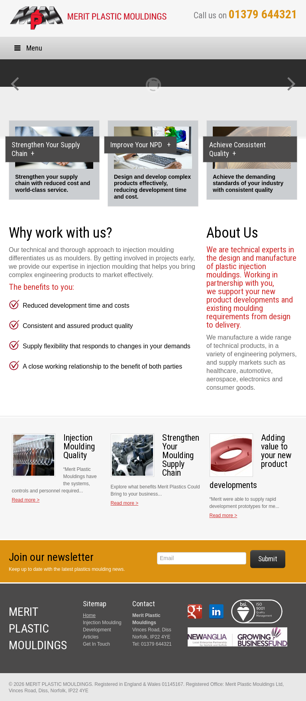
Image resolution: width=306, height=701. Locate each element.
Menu (27, 48)
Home (89, 615)
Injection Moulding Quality (79, 446)
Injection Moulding (102, 622)
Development (97, 630)
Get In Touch (96, 644)
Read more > (26, 500)
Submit (267, 559)
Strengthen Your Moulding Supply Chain (180, 455)
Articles (90, 637)
